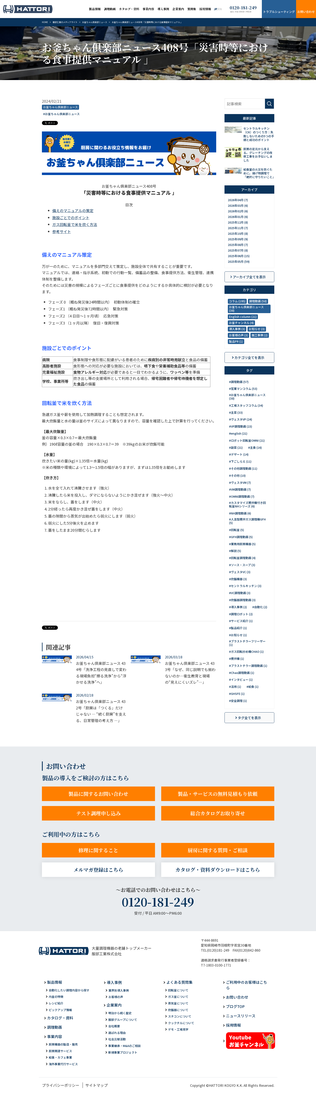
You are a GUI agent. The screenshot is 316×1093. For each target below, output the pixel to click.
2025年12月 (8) (238, 222)
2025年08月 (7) (238, 245)
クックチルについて (181, 1023)
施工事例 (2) (260, 335)
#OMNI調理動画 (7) (241, 496)
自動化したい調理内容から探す (69, 990)
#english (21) (238, 433)
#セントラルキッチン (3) (245, 586)
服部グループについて (122, 1020)
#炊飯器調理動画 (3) (242, 600)
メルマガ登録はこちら (98, 869)
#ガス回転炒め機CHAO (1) (246, 651)
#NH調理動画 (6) (240, 513)
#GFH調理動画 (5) (241, 537)
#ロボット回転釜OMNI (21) (247, 440)
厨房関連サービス (60, 1051)
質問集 (191, 9)
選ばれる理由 (117, 1033)
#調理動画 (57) (239, 382)
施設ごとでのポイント (70, 217)
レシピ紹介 (56, 1003)
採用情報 (205, 9)
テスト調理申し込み (98, 813)
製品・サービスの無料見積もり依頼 (217, 793)
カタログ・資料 (129, 9)
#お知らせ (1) (238, 635)
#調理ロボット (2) (241, 614)
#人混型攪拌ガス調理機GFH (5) (247, 521)
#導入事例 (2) (238, 607)
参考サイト (61, 231)
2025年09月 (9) (238, 239)
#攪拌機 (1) (236, 659)
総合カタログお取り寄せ (217, 813)
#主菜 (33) (236, 412)
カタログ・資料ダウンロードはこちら (217, 869)
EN (220, 9)
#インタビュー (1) (241, 679)
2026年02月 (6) (238, 211)
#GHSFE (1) (237, 694)
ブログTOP (235, 1006)
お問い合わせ (306, 12)
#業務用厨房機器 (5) (242, 544)
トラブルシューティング (279, 12)
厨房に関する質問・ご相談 (218, 850)
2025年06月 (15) (239, 256)
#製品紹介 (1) (238, 628)
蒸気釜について (178, 1003)
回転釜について (178, 990)
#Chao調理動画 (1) (241, 673)
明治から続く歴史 (120, 1013)
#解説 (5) (235, 551)
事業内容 (148, 9)
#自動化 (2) (259, 607)
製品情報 (95, 9)
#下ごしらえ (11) (240, 461)
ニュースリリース (240, 1015)
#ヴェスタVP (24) (240, 419)
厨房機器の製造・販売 (63, 1044)
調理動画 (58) (258, 301)
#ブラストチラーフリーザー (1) (247, 643)
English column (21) (243, 317)
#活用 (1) (235, 686)
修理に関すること (98, 850)
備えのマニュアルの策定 (72, 210)
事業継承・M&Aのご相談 (124, 1046)
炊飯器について (178, 1010)
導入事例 (163, 9)
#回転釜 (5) (236, 530)
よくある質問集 (179, 982)
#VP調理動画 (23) (240, 426)
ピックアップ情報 (60, 1010)
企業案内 (178, 9)
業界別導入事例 (119, 990)
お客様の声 (116, 997)
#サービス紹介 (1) (241, 621)
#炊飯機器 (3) (238, 579)
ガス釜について (178, 997)
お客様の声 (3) (238, 335)
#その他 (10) (237, 475)
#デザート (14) (239, 454)
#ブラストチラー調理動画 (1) (248, 666)
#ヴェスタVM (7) (240, 482)
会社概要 (114, 1026)
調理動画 (110, 9)
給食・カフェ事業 (60, 1057)
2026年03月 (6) (238, 205)
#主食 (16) (255, 447)
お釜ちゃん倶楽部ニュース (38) (246, 308)
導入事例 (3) (237, 329)
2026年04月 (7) (238, 200)
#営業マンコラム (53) (243, 389)
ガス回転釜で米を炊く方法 (74, 224)
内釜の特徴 (56, 997)
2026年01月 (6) (238, 217)
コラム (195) (237, 301)
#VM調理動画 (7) (240, 489)
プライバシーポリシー (60, 1085)
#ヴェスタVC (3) (239, 572)
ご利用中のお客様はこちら (246, 984)
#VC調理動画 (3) (239, 593)
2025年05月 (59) (239, 261)
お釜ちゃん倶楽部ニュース (60, 107)
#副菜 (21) (236, 447)
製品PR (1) (236, 341)
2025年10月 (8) (238, 233)
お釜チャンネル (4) (241, 323)
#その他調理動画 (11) (243, 468)
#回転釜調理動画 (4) (242, 558)
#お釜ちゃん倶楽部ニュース (61, 114)
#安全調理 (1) (238, 701)
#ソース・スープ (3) (242, 565)
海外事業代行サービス (63, 1064)
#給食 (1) (252, 686)
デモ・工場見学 (178, 1029)
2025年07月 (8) (238, 250)
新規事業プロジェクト (122, 1052)
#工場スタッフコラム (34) (246, 405)
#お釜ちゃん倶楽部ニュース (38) (247, 396)
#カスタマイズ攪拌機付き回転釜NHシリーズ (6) (247, 504)
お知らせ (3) (257, 329)
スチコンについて (179, 1016)
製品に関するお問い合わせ (98, 793)
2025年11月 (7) (238, 228)
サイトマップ (96, 1085)
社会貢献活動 (117, 1039)
